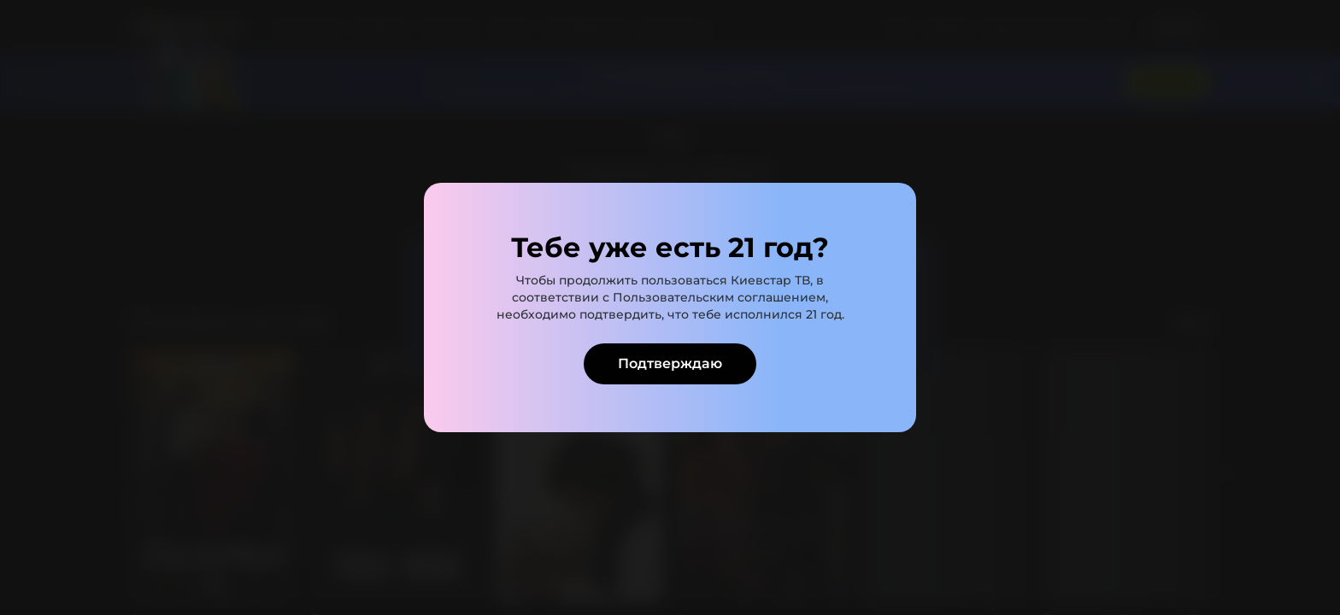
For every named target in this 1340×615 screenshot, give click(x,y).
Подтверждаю (670, 363)
